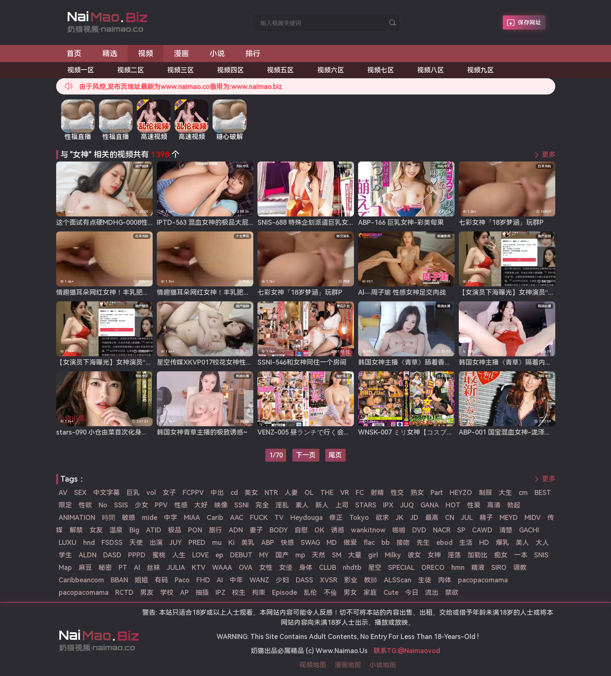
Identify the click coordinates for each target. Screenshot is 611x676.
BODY (279, 530)
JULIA (176, 568)
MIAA (192, 518)
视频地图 (312, 665)
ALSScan (397, 580)
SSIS (121, 505)
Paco (182, 580)
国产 (282, 555)
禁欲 (451, 592)
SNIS (541, 555)
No (103, 505)
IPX (388, 505)
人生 (179, 555)
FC (360, 493)
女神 (434, 555)
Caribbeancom (81, 580)
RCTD (124, 592)
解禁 (76, 530)
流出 (431, 592)
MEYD (509, 518)
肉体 (444, 580)
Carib (215, 518)
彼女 (414, 555)
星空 (374, 568)
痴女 (500, 555)
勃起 (513, 505)
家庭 (370, 592)
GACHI (529, 530)
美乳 (248, 543)
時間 (108, 518)
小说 (217, 53)
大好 (201, 505)
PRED (196, 543)
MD (332, 543)
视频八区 (430, 70)
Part (436, 493)
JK (399, 518)
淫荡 (454, 555)
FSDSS (112, 543)
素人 (302, 505)
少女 (141, 505)
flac (369, 543)
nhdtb (352, 568)
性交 (397, 493)
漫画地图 (347, 665)
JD (414, 518)
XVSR (328, 580)
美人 (522, 543)
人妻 (291, 493)
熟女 (417, 493)
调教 (520, 568)
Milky (393, 555)
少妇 (282, 580)
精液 (478, 568)
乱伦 (310, 592)
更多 (548, 155)
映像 (221, 505)
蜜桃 (159, 555)
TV (279, 518)
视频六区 (330, 70)
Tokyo (359, 518)
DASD (112, 555)
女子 (169, 493)
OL (309, 493)
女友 (96, 530)
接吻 (403, 543)
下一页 (306, 455)
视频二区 (130, 70)
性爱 (473, 505)
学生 (65, 555)
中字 (170, 518)
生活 (465, 543)
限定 (65, 505)
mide (149, 518)
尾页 (335, 455)
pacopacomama (483, 580)
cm (523, 493)
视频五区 (280, 70)
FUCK (259, 518)
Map (65, 568)
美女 (251, 493)
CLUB (327, 568)
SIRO (499, 568)
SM (336, 555)
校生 (238, 592)
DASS (304, 580)
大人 (542, 543)
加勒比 (477, 555)
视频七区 (380, 70)
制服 (485, 493)
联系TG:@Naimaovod (407, 651)
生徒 (424, 580)
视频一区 (80, 70)
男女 (350, 592)
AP (184, 592)
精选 (109, 53)
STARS (365, 505)
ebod (444, 543)
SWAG (310, 543)
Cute (390, 592)
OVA (245, 568)
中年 (236, 580)
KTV (198, 568)
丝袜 (153, 568)
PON (195, 530)
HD (484, 543)
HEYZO (461, 493)
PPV (161, 505)
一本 (520, 555)
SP (461, 530)
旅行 (215, 530)
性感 (181, 505)
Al (137, 568)
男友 (146, 592)
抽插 (202, 592)
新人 (322, 505)
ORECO (433, 568)
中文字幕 (106, 493)
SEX (80, 493)
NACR (441, 530)
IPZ (220, 592)
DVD (419, 530)
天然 (318, 555)
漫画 (181, 53)
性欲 (85, 505)
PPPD (137, 555)
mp (300, 555)
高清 (493, 505)
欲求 (382, 518)
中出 (217, 493)
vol (151, 493)
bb (385, 543)
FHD (203, 580)
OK (319, 530)
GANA (430, 505)
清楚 (505, 530)
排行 (252, 53)
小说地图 (382, 665)
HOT (452, 505)
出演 (156, 543)
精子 (486, 518)
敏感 (128, 518)
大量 (354, 555)
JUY (175, 543)
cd (234, 493)
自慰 (301, 530)
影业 (350, 580)
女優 (285, 568)
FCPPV (193, 493)
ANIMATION (77, 518)
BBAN (119, 580)
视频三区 (180, 70)
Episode (284, 592)
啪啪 (399, 530)
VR (344, 493)
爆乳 (502, 543)
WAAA (222, 568)
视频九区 (480, 70)
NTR (271, 493)
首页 (74, 53)
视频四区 (230, 70)
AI (220, 580)
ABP (267, 543)
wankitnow (368, 530)
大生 (505, 493)
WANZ (259, 580)
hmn (458, 568)
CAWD (482, 530)
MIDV (532, 518)
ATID (153, 530)
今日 (411, 592)
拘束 (258, 592)
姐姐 (141, 580)
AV (63, 493)
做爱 (350, 543)
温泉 (116, 530)
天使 (136, 543)
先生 (423, 543)
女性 (265, 568)
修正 (336, 518)
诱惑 (337, 530)
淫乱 (282, 505)
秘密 (105, 568)
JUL (467, 518)
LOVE (200, 555)
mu (217, 543)
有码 (161, 580)
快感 (287, 543)
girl (373, 555)
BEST (542, 493)
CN (449, 518)
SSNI (241, 505)
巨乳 (133, 493)
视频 (145, 53)
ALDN (87, 555)
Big (134, 530)
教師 (370, 580)
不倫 (330, 592)
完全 (262, 505)
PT (123, 568)
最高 (431, 518)
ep (219, 555)
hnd (89, 543)
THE (327, 493)
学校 (166, 592)
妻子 (256, 530)
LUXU (68, 543)
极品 (174, 530)
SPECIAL (401, 568)
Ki (231, 543)
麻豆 (85, 568)
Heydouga (306, 518)
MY (264, 555)
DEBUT (241, 555)
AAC (236, 518)
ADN (236, 530)
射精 (377, 493)
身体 (305, 568)
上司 (342, 505)
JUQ (407, 505)
